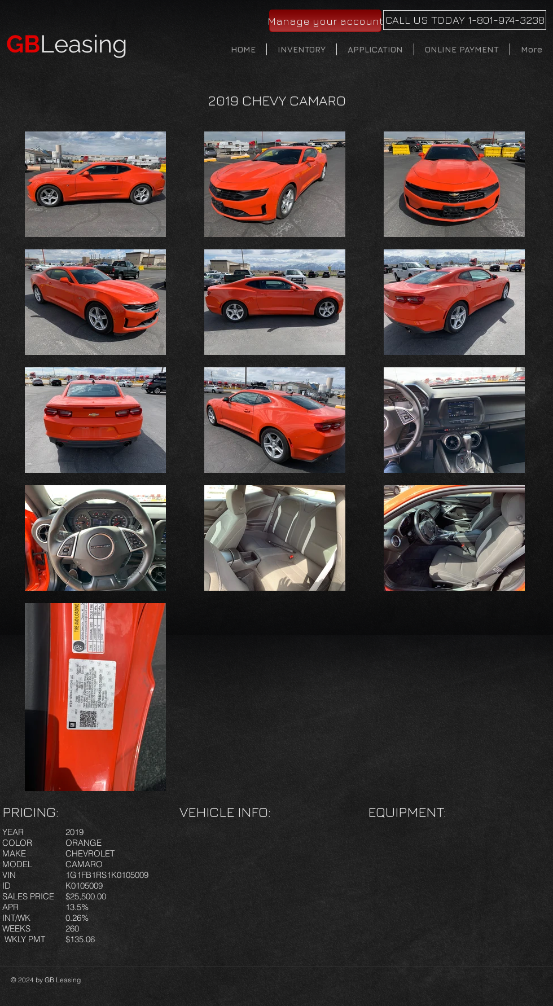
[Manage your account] (325, 21)
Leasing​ (67, 44)
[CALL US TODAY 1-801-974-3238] (464, 20)
